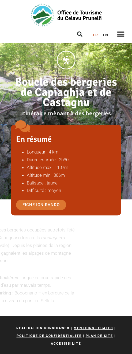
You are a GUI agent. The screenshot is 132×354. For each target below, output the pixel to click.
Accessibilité (66, 343)
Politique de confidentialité (49, 336)
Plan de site (99, 336)
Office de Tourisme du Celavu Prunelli (79, 15)
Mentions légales (93, 328)
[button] (121, 34)
